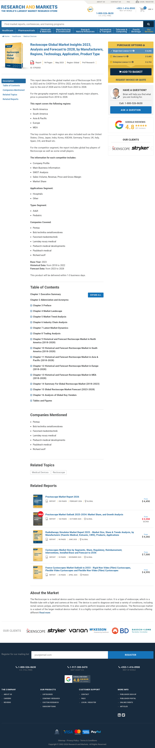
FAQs (83, 698)
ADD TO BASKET (131, 71)
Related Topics (10, 94)
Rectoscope (59, 472)
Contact (85, 694)
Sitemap (61, 740)
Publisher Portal (128, 698)
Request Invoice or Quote (131, 80)
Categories (48, 694)
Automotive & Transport (105, 30)
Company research (51, 698)
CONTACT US (116, 2)
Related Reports (10, 99)
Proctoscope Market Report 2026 (62, 496)
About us (8, 694)
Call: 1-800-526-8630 (130, 103)
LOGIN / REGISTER (144, 2)
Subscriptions (49, 707)
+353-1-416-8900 (126, 8)
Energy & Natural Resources (85, 30)
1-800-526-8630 (105, 13)
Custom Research (51, 702)
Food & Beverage (136, 30)
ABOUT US (101, 2)
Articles (124, 707)
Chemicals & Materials (45, 30)
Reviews (7, 702)
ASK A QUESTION (131, 110)
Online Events (126, 702)
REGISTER (130, 655)
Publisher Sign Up (128, 694)
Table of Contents (11, 85)
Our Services (149, 30)
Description (8, 81)
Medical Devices (40, 472)
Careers (7, 698)
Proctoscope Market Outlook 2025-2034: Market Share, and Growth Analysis (84, 514)
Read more (44, 612)
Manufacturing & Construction (63, 30)
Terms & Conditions (88, 740)
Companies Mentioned (14, 90)
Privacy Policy (73, 740)
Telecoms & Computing (121, 30)
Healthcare (7, 30)
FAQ (128, 2)
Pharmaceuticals (26, 30)
